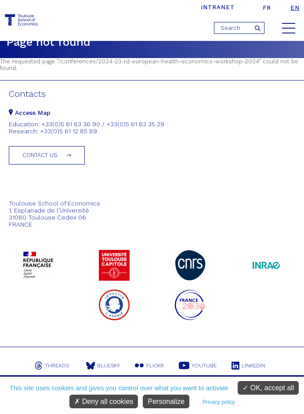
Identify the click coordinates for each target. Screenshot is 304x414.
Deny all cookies (103, 401)
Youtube (198, 366)
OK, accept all (268, 388)
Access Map (30, 112)
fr (267, 7)
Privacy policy (219, 402)
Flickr (149, 366)
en (295, 7)
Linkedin (248, 366)
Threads (52, 366)
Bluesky (103, 366)
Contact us (40, 155)
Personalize (166, 401)
